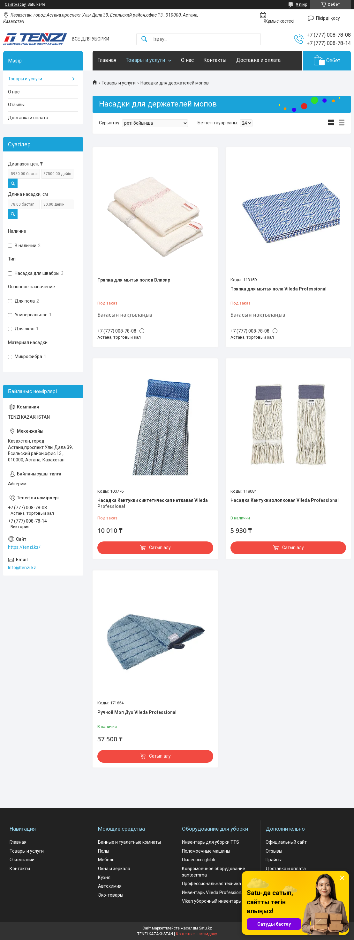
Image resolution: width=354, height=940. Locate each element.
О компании (22, 859)
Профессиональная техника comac (219, 883)
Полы (103, 851)
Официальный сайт (286, 842)
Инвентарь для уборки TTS (210, 842)
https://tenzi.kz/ (24, 547)
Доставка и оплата (258, 60)
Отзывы (16, 104)
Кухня (104, 877)
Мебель (106, 859)
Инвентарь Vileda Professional (213, 892)
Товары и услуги (145, 60)
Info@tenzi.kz (22, 567)
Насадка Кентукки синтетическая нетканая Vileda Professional (152, 503)
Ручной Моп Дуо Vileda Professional (137, 712)
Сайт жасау (15, 4)
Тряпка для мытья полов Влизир (133, 280)
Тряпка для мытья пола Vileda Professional (278, 288)
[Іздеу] (144, 39)
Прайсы (274, 859)
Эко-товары (110, 895)
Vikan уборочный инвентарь (211, 901)
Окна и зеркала (114, 868)
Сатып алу (160, 547)
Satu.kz (205, 928)
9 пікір (301, 4)
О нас (187, 60)
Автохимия (110, 886)
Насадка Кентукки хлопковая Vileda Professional (284, 500)
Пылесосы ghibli (198, 859)
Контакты (215, 60)
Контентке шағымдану (196, 934)
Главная (106, 60)
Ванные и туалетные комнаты (129, 842)
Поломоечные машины (206, 851)
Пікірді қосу (328, 18)
